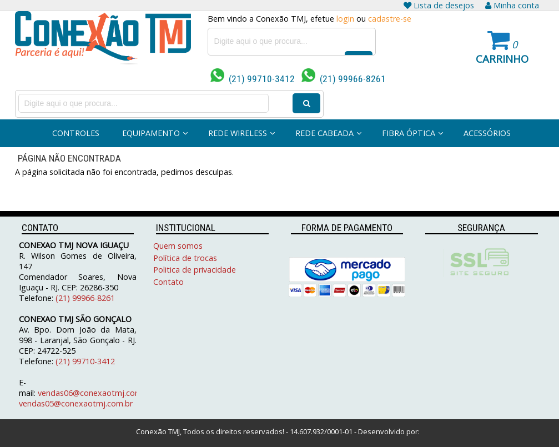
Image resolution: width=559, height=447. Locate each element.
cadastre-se (389, 18)
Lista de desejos (439, 5)
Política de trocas (185, 258)
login (345, 18)
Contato (168, 282)
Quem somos (178, 245)
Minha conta (512, 5)
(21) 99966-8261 (343, 78)
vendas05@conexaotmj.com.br (76, 403)
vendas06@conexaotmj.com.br (95, 393)
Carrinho (502, 59)
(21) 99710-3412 (252, 78)
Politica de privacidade (194, 269)
